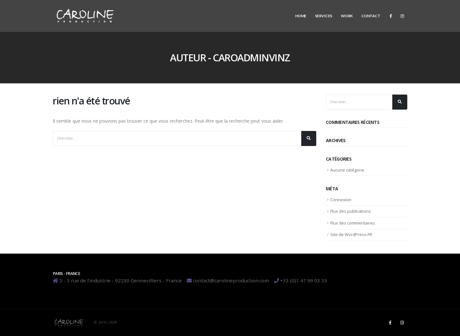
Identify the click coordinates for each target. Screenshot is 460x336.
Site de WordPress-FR (351, 234)
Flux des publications (350, 211)
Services (323, 15)
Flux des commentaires (352, 223)
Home (300, 15)
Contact (370, 15)
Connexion (340, 199)
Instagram (402, 322)
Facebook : (390, 322)
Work (347, 15)
